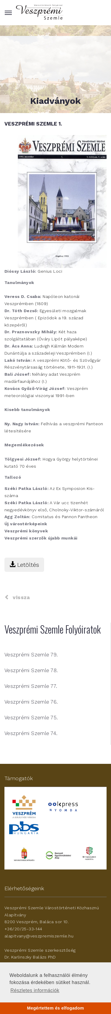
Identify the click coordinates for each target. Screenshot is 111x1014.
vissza (17, 597)
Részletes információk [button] (34, 990)
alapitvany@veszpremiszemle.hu (38, 936)
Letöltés (24, 564)
